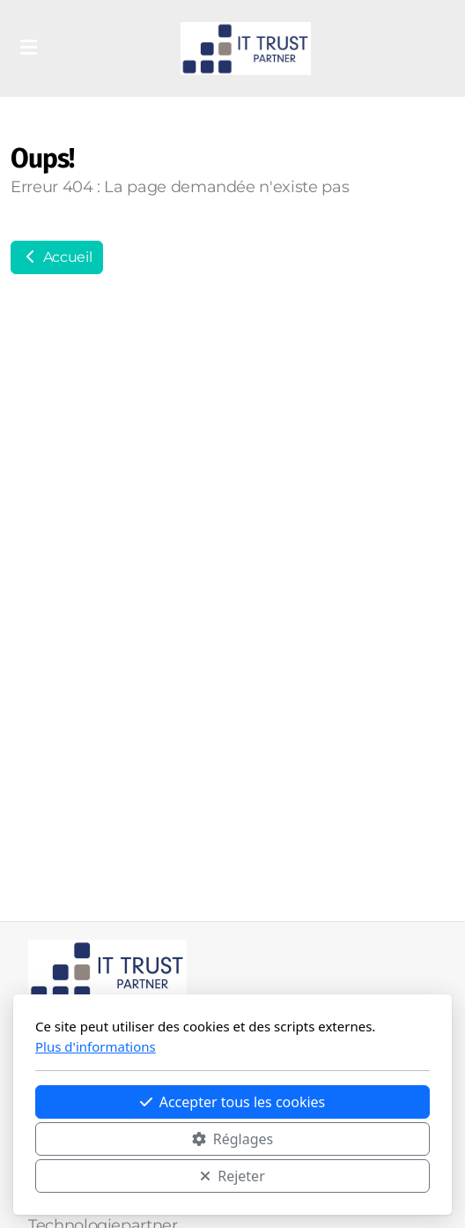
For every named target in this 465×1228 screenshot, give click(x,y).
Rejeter (232, 1176)
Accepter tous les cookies (233, 1102)
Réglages (232, 1139)
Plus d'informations (95, 1046)
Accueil (57, 257)
